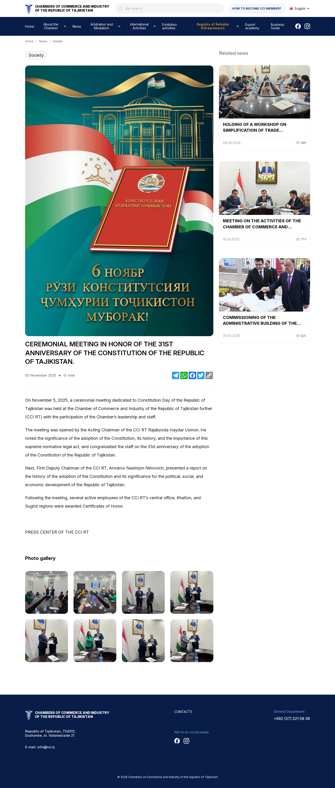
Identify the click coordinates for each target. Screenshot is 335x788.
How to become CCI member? (256, 8)
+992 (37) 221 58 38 (292, 718)
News (77, 26)
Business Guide (277, 26)
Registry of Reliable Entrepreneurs (213, 26)
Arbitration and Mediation (101, 26)
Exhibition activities (169, 26)
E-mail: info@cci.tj (40, 747)
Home (29, 26)
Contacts (183, 712)
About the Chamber (51, 26)
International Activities (139, 26)
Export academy (252, 26)
